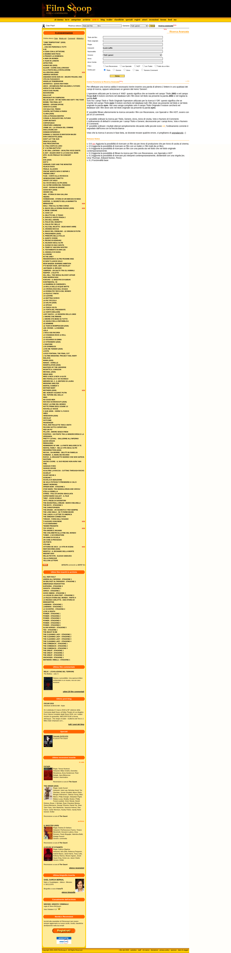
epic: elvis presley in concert (57, 155)
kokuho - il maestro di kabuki (57, 280)
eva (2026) (47, 160)
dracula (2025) (49, 141)
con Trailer (148, 66)
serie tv (95, 19)
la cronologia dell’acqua (55, 289)
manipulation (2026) (52, 365)
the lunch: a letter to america (57, 514)
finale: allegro (50, 169)
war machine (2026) (51, 549)
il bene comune (50, 210)
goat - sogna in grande (54, 187)
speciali (129, 19)
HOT (138, 66)
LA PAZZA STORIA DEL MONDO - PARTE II (59, 598)
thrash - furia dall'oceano (56, 519)
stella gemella (50, 491)
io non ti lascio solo (52, 261)
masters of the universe (54, 367)
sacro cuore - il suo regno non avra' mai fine (62, 463)
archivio (86, 19)
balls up (47, 95)
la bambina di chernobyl (54, 284)
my (175, 19)
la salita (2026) (50, 303)
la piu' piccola (50, 300)
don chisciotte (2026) (52, 137)
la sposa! (47, 305)
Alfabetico (80, 38)
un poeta (47, 542)
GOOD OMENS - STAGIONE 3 (54, 593)
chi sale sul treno (52, 109)
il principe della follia (54, 236)
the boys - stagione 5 (53, 505)
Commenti (71, 38)
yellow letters (50, 560)
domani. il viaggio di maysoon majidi (59, 134)
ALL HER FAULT (49, 577)
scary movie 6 (49, 475)
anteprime (76, 19)
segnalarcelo (177, 133)
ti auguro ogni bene (52, 521)
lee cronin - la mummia (53, 328)
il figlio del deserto (52, 222)
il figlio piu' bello (51, 224)
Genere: (126, 26)
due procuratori (51, 143)
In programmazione (64, 33)
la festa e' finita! (51, 293)
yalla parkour (50, 558)
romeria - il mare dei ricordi (56, 455)
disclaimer (154, 950)
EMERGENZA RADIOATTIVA (54, 584)
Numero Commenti (151, 70)
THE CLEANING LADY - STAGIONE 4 (57, 641)
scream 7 (47, 477)
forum (163, 19)
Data (56, 38)
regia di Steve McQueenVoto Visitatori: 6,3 (56, 906)
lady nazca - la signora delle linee (59, 314)
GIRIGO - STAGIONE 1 (51, 591)
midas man (48, 374)
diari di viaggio (183, 950)
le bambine (48, 323)
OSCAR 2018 (49, 703)
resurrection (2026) (52, 450)
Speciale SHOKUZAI (60, 736)
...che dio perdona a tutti (54, 47)
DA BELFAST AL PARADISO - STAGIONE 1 (59, 581)
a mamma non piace (52, 54)
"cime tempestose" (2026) (54, 42)
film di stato (49, 166)
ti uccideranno (50, 523)
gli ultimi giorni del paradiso (56, 185)
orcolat (47, 418)
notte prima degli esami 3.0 (55, 406)
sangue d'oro (49, 466)
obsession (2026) (50, 416)
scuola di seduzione (52, 480)
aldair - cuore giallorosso (56, 68)
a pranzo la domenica (53, 56)
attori (144, 19)
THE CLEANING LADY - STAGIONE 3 (57, 639)
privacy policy (164, 950)
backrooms (48, 93)
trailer (110, 19)
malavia (46, 358)
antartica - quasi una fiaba (55, 84)
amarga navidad (50, 74)
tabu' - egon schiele (52, 498)
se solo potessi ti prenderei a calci (60, 482)
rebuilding (48, 443)
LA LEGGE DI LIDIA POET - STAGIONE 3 (58, 595)
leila (45, 330)
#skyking (47, 44)
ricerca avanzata (165, 26)
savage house (49, 468)
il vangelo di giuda (52, 252)
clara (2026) (48, 114)
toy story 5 (48, 528)
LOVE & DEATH (49, 611)
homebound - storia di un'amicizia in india (62, 199)
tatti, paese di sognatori (54, 500)
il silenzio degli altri (53, 243)
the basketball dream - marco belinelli (62, 503)
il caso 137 (48, 213)
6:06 (44, 49)
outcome (47, 420)
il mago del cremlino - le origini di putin (61, 231)
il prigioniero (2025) (52, 233)
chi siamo (146, 950)
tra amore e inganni (52, 530)
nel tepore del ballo (53, 395)
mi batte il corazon (52, 369)
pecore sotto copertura (55, 427)
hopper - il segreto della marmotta (60, 201)
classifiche (119, 19)
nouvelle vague (50, 409)
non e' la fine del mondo (54, 404)
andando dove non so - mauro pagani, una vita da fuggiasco (62, 78)
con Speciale (127, 66)
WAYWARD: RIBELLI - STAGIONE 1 (56, 660)
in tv (67, 19)
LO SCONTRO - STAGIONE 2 (54, 609)
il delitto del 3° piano (53, 215)
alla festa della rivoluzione (56, 70)
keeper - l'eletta (51, 273)
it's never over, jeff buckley (56, 266)
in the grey (48, 257)
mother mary (49, 388)
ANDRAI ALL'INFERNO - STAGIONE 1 (57, 579)
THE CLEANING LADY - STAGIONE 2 (57, 636)
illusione (47, 254)
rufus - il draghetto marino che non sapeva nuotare (63, 458)
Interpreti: (91, 48)
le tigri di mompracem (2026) (56, 326)
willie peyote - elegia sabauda (57, 556)
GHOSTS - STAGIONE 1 (52, 588)
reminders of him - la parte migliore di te (62, 445)
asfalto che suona (52, 88)
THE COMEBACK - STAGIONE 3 (55, 648)
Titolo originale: (93, 41)
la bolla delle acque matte (56, 286)
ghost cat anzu (50, 180)
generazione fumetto (53, 178)
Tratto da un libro (163, 66)
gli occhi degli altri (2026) (55, 183)
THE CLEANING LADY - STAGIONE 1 (57, 634)
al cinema (58, 19)
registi (137, 19)
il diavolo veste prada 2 (54, 217)
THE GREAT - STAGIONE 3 (53, 655)
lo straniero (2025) (52, 342)
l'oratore (47, 344)
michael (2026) (49, 372)
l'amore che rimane (52, 316)
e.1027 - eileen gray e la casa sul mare (61, 153)
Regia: (90, 44)
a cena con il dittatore (54, 51)
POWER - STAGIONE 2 (51, 616)
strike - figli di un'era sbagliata (58, 494)
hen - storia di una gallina (55, 194)
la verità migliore (51, 312)
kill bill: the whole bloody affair (59, 275)
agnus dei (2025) (50, 65)
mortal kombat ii (51, 386)
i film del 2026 (124, 950)
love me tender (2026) (53, 349)
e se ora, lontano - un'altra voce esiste (61, 150)
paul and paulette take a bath (57, 425)
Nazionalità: (92, 51)
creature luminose (52, 125)
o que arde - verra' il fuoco (56, 411)
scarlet (47, 473)
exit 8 (45, 162)
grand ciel (48, 192)
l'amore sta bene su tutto (55, 319)
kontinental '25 (50, 282)
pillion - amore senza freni (55, 432)
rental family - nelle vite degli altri (60, 448)
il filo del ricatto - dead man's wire (59, 227)
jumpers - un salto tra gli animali (59, 270)
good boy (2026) (50, 190)
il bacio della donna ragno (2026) (58, 208)
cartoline (133, 950)
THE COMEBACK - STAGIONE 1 (55, 643)
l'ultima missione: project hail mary (60, 356)
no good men (49, 400)
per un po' (47, 429)
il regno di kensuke (52, 240)
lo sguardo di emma (52, 339)
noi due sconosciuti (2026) (55, 402)
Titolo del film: (92, 37)
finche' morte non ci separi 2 (56, 171)
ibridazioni (48, 203)
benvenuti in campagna (54, 97)
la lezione (48, 296)
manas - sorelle (50, 363)
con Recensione (112, 66)
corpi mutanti (49, 120)
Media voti (62, 38)
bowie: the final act (52, 102)
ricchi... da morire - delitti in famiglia (60, 452)
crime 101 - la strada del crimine (58, 127)
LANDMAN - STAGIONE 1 (52, 604)
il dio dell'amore (51, 220)
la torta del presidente (54, 309)
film (84, 565)
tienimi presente (50, 526)
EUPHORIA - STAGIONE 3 (53, 586)
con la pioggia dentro (53, 116)
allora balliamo (51, 72)
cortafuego (49, 123)
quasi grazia (49, 441)
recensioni (154, 19)
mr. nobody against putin (55, 393)
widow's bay (48, 553)
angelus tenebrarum (53, 81)
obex (45, 413)
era (45, 157)
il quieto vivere (50, 238)
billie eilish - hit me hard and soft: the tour (63, 100)
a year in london (51, 61)
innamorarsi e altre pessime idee (58, 259)
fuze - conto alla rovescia (55, 176)
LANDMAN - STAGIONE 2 (52, 607)
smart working (50, 484)
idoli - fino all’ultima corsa (56, 206)
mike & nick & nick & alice (54, 376)
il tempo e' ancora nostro (55, 247)
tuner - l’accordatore (53, 535)
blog (103, 19)
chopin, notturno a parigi (55, 111)
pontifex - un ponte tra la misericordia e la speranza (63, 435)
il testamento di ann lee (54, 250)
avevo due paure (51, 90)
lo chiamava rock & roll (54, 335)
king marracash (50, 277)
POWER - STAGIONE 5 (51, 623)
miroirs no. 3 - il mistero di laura (58, 381)
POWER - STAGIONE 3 (51, 618)
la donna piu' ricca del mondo (57, 291)
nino (45, 397)
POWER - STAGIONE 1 (51, 613)
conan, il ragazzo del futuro (57, 118)
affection (47, 63)
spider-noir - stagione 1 (54, 487)
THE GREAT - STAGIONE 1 (53, 650)
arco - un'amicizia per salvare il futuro (61, 86)
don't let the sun (51, 139)
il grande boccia (51, 229)
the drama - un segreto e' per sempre (60, 510)
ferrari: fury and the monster (57, 164)
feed (170, 19)
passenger (48, 423)
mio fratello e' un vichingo (55, 379)
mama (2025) (48, 360)
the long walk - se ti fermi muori (58, 512)
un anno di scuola (51, 537)
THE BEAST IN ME (50, 632)
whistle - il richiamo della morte (58, 551)
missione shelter (51, 383)
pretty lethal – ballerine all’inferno (61, 438)
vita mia (46, 544)
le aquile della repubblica (56, 321)
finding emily (49, 173)
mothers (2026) (49, 390)
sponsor (174, 950)
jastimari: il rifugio (52, 268)
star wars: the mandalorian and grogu (61, 489)
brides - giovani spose (53, 104)
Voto (137, 70)
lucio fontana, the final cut (56, 353)
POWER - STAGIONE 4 (51, 620)
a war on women (50, 58)
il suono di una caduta (53, 245)
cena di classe (50, 107)
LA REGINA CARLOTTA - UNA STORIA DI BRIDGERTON (59, 601)
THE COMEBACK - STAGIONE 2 (55, 646)
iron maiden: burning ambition (57, 263)
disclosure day (50, 130)
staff (139, 950)
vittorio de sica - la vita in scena (58, 547)
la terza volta (50, 307)
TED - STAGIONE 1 (50, 630)
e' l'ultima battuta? (52, 148)
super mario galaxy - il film (56, 496)
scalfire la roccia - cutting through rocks (63, 470)
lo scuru (47, 337)
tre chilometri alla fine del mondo (59, 533)
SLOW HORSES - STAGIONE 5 (54, 627)
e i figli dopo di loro (52, 146)
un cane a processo (52, 540)
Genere (118, 70)
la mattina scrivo (51, 298)
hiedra (46, 197)
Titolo (108, 70)
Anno (128, 70)
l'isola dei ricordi (51, 333)
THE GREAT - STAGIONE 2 (53, 653)
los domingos (49, 346)
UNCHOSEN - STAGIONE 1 (53, 657)
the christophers (51, 507)
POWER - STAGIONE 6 (51, 625)
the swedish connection (54, 517)
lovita (46, 351)
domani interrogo (51, 132)
